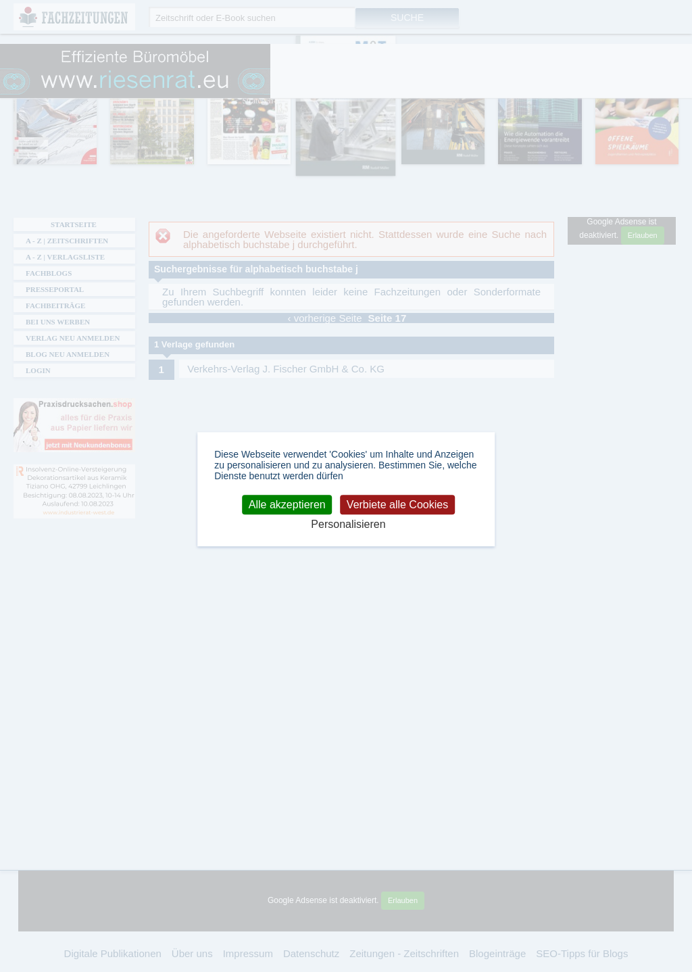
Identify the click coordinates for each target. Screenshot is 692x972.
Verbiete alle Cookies (397, 504)
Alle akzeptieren (287, 504)
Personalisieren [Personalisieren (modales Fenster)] (348, 525)
